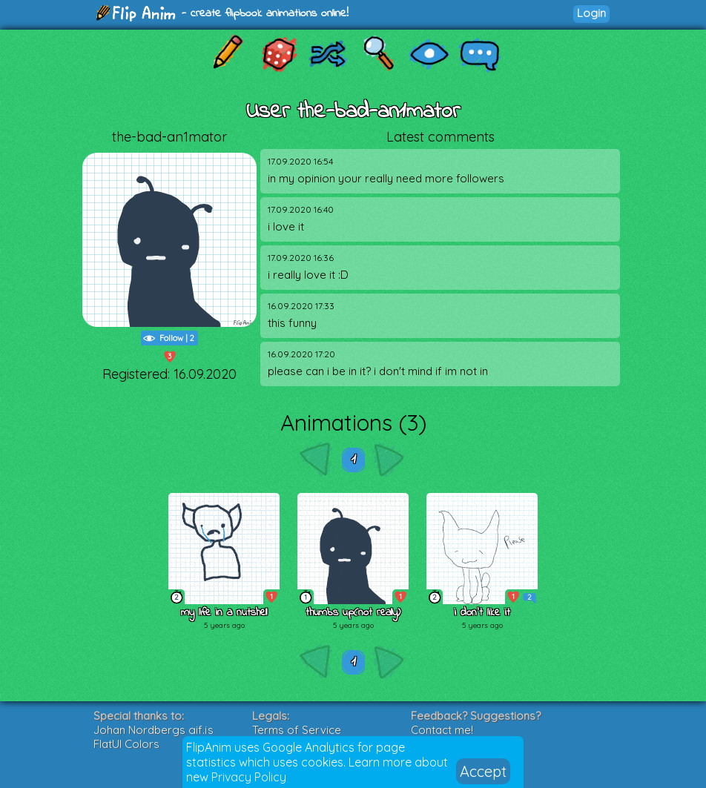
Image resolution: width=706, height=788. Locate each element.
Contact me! (442, 730)
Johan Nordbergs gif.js (153, 730)
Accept (483, 771)
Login (591, 13)
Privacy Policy (248, 776)
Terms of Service (296, 730)
